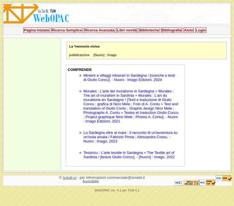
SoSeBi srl (70, 177)
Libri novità (127, 30)
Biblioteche (149, 30)
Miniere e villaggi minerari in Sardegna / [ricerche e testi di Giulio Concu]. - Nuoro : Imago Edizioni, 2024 (129, 77)
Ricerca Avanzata (99, 30)
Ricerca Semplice (67, 30)
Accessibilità (91, 181)
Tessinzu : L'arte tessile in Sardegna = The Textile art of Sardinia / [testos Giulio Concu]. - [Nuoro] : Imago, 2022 (129, 154)
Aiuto (189, 30)
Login (201, 30)
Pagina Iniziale (36, 30)
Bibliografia (171, 30)
